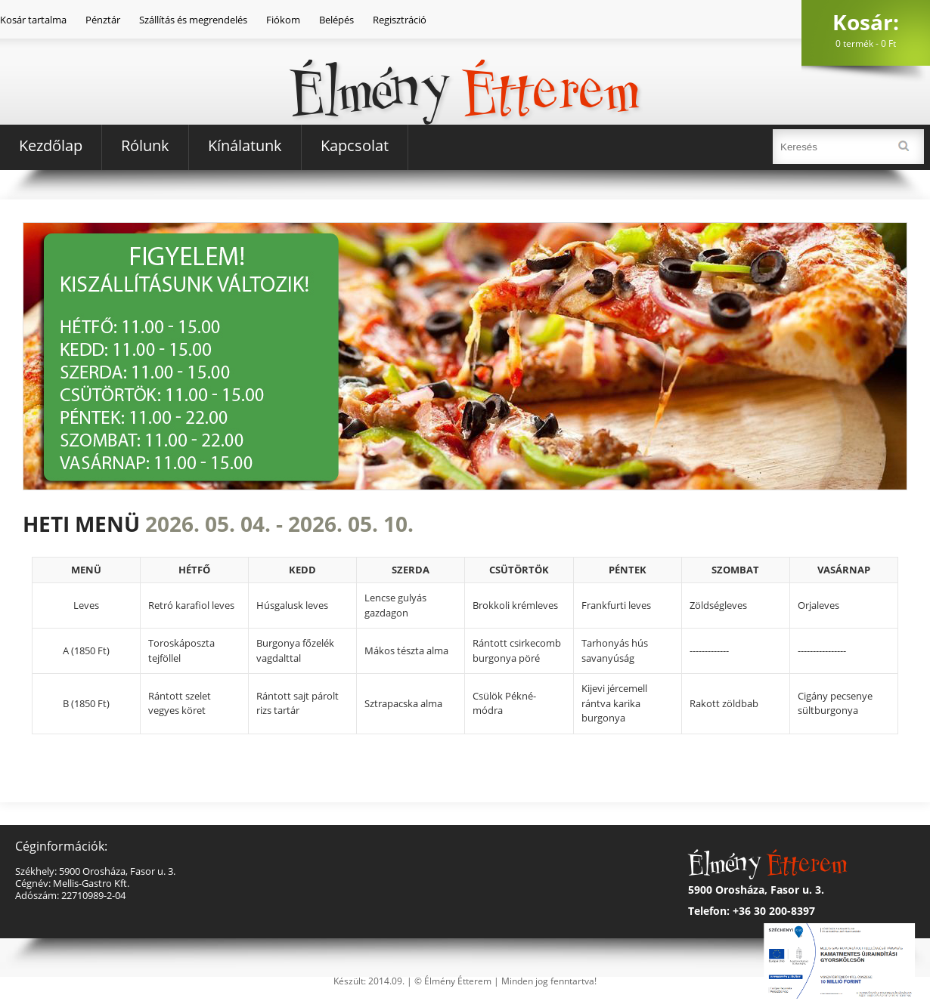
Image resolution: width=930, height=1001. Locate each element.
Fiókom (283, 19)
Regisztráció (399, 19)
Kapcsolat (355, 145)
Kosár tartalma (33, 19)
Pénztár (102, 19)
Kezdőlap (50, 145)
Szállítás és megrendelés (193, 19)
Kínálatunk (245, 145)
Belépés (336, 19)
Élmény (465, 66)
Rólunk (145, 145)
